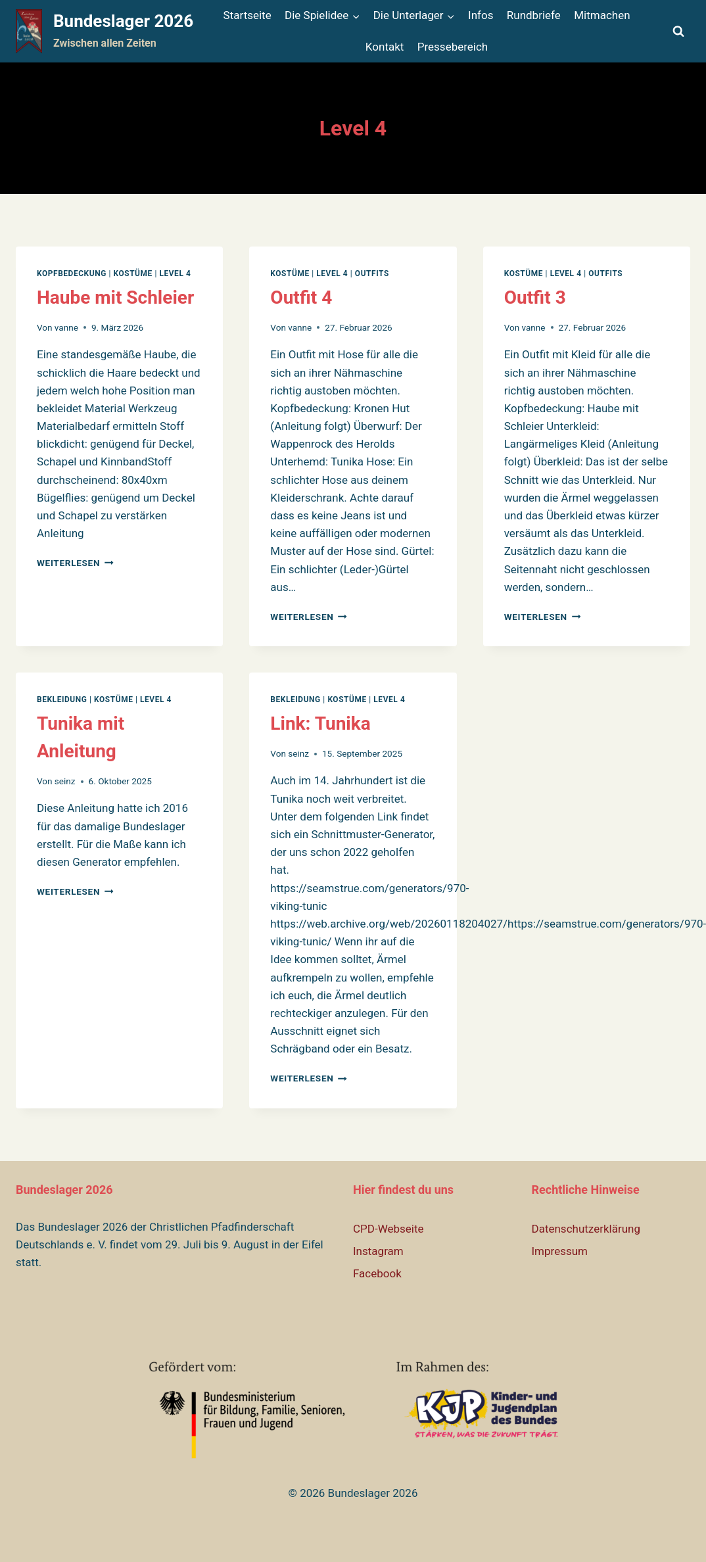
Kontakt (384, 46)
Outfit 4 (301, 297)
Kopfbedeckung (71, 273)
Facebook (377, 1273)
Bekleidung (62, 699)
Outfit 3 (535, 297)
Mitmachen (602, 15)
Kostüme (132, 273)
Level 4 (175, 273)
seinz (65, 781)
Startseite (247, 15)
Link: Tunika (320, 723)
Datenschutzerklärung (586, 1228)
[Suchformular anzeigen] (678, 31)
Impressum (560, 1251)
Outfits (372, 273)
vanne (66, 327)
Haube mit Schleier (115, 297)
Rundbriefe (534, 15)
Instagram (378, 1251)
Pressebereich (452, 46)
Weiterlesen (75, 562)
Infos (480, 15)
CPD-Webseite (388, 1228)
